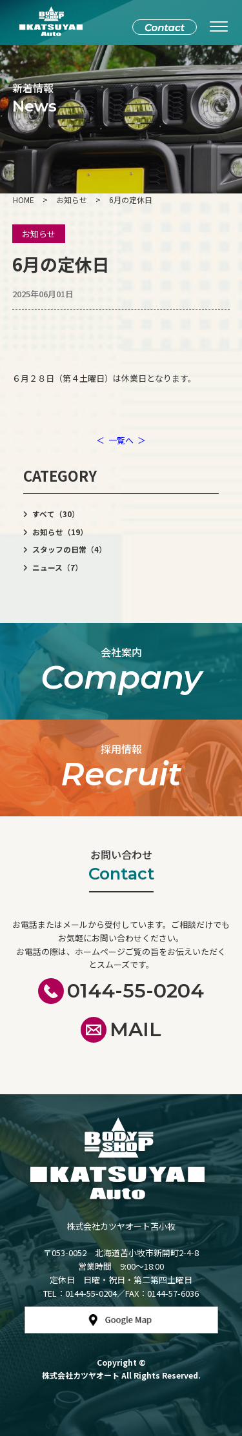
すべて (55, 514)
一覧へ (121, 440)
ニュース (57, 567)
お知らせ (38, 234)
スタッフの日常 (69, 549)
